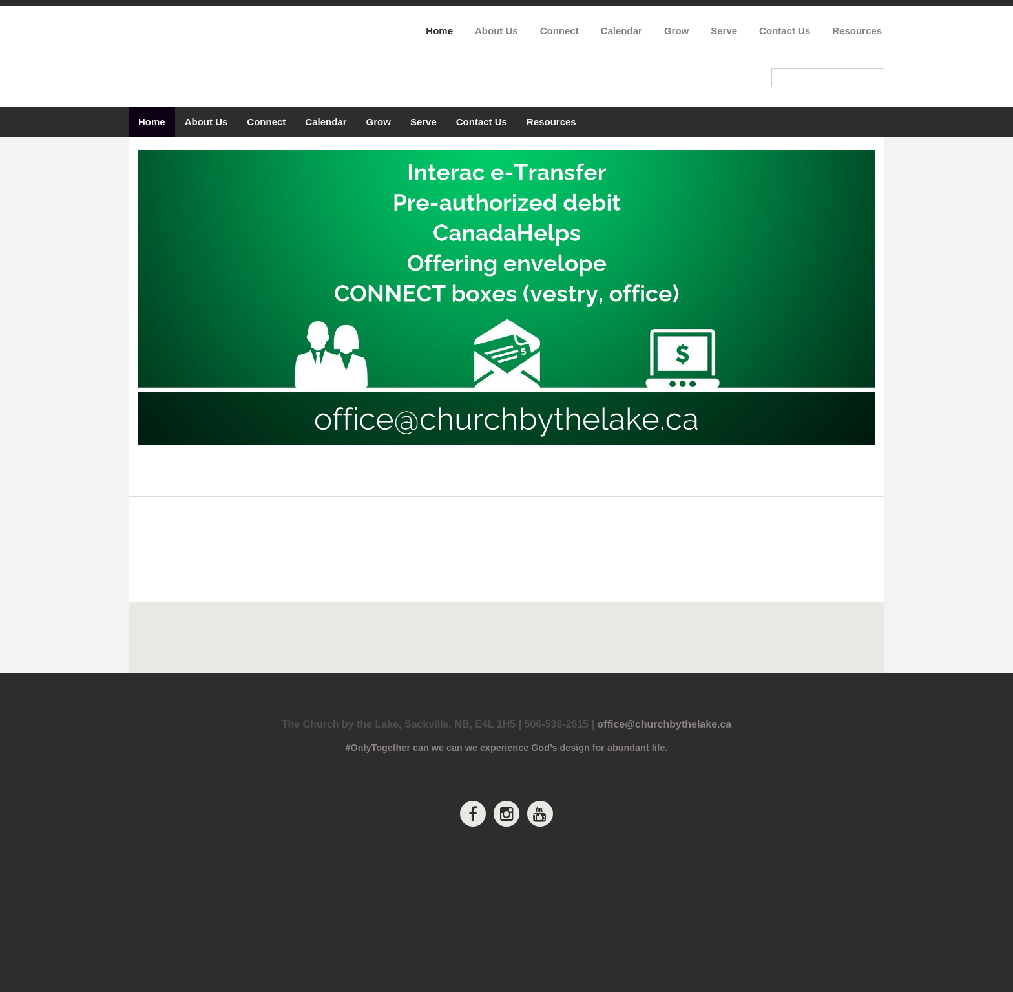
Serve (724, 30)
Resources (857, 30)
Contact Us (784, 30)
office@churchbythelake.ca (665, 889)
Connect (559, 30)
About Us (496, 30)
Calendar (621, 30)
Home (439, 30)
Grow (676, 30)
